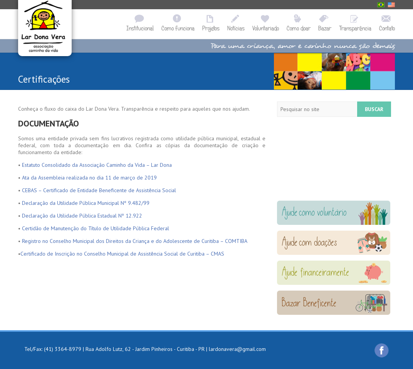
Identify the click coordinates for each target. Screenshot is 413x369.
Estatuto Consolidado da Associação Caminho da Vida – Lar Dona (97, 164)
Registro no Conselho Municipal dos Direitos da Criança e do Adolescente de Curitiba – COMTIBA (134, 241)
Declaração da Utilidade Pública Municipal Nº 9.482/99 (85, 202)
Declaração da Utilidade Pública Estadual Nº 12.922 (82, 215)
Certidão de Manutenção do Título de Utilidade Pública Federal (95, 228)
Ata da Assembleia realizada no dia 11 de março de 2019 (89, 177)
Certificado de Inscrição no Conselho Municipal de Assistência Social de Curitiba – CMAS (122, 253)
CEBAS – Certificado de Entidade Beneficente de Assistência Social (99, 190)
